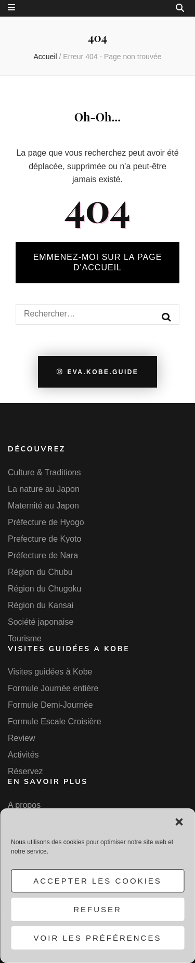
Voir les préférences (98, 937)
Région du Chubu (40, 572)
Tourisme (25, 638)
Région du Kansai (40, 605)
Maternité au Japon (43, 505)
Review (21, 738)
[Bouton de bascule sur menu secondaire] (11, 7)
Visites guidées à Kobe (50, 671)
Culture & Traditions (44, 472)
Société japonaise (40, 621)
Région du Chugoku (44, 588)
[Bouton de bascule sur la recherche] (180, 8)
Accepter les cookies (97, 880)
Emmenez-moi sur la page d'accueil (97, 262)
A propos (24, 805)
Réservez (25, 771)
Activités (23, 754)
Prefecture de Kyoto (44, 538)
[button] (179, 822)
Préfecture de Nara (43, 555)
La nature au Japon (44, 489)
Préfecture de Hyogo (46, 522)
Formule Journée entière (53, 688)
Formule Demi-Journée (50, 704)
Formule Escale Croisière (54, 721)
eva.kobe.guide (97, 372)
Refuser (97, 909)
